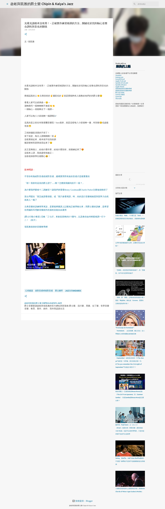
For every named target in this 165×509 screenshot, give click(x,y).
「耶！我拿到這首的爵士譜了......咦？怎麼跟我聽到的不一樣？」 (54, 183)
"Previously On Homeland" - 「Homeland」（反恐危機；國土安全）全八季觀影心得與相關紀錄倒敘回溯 (130, 331)
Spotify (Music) (121, 85)
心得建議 (29, 291)
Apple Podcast (120, 81)
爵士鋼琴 (59, 291)
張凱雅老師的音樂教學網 (36, 227)
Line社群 (118, 97)
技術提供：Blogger (82, 501)
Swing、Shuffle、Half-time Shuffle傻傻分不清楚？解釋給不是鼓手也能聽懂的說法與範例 (130, 461)
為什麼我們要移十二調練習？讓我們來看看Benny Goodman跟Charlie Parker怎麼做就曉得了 (66, 190)
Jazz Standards (73, 291)
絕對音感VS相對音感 (44, 291)
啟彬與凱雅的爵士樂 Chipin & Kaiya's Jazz (41, 4)
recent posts (140, 184)
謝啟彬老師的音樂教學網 (123, 91)
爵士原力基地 (119, 93)
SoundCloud (120, 79)
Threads (118, 99)
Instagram (119, 77)
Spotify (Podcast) (121, 83)
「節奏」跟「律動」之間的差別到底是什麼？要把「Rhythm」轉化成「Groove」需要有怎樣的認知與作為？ (130, 300)
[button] (25, 34)
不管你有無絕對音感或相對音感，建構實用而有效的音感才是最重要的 (57, 176)
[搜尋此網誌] (148, 4)
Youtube (118, 75)
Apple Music (119, 87)
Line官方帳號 (120, 95)
